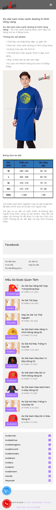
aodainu (28, 462)
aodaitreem (28, 471)
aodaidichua (28, 440)
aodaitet (28, 467)
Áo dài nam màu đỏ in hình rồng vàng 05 (33, 374)
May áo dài (34, 265)
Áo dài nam (10, 261)
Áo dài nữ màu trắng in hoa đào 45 (34, 403)
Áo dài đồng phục (13, 268)
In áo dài (9, 265)
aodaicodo (28, 435)
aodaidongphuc (28, 444)
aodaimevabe (28, 453)
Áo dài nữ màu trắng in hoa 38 (34, 345)
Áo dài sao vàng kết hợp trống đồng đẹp (34, 287)
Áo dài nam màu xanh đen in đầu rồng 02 (35, 389)
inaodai (28, 476)
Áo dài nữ (33, 261)
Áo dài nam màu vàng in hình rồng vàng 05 (34, 331)
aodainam (28, 458)
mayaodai (28, 480)
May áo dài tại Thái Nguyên (31, 316)
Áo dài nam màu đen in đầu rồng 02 (34, 360)
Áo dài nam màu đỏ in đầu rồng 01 (35, 417)
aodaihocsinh (28, 449)
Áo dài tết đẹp (29, 300)
